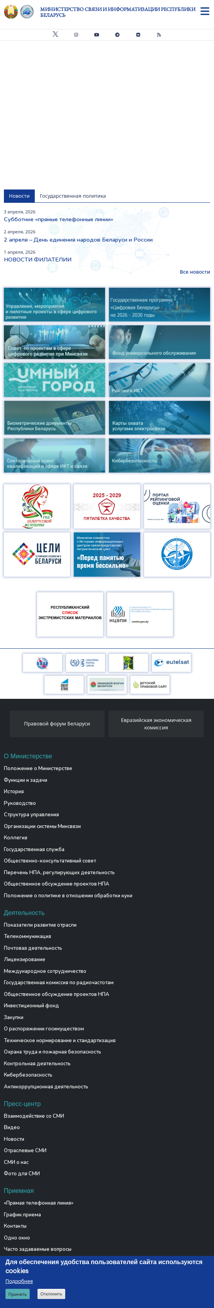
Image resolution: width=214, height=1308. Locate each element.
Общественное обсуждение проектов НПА (56, 884)
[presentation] (7, 726)
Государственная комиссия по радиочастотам (59, 982)
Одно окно (17, 1237)
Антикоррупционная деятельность (46, 1086)
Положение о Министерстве (38, 768)
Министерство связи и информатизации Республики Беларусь (117, 12)
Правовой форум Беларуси (57, 723)
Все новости (195, 271)
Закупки (13, 1017)
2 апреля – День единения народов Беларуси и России (78, 240)
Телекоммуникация (27, 936)
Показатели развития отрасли (40, 925)
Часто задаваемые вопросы (37, 1249)
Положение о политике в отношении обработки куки (68, 895)
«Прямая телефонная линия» (38, 1203)
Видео (12, 1127)
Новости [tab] (19, 195)
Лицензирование (24, 959)
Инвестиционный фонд (31, 1005)
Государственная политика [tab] (73, 195)
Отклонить (51, 1294)
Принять (17, 1294)
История (14, 791)
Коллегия (15, 837)
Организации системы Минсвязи (42, 826)
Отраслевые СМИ (25, 1150)
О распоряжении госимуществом (44, 1028)
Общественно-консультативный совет (50, 860)
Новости (14, 1139)
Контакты (15, 1226)
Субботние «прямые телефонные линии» (58, 219)
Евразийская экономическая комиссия (156, 723)
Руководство (20, 803)
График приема (22, 1214)
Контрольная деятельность (37, 1063)
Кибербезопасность (28, 1075)
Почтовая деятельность (33, 948)
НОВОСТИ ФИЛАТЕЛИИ (37, 259)
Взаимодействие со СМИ (34, 1116)
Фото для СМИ (22, 1173)
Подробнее (19, 1281)
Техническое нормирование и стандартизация (60, 1040)
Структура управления (31, 814)
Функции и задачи (25, 780)
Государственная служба (34, 849)
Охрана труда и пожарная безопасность (52, 1051)
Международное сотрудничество (45, 971)
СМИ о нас (16, 1162)
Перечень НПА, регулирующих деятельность (59, 872)
